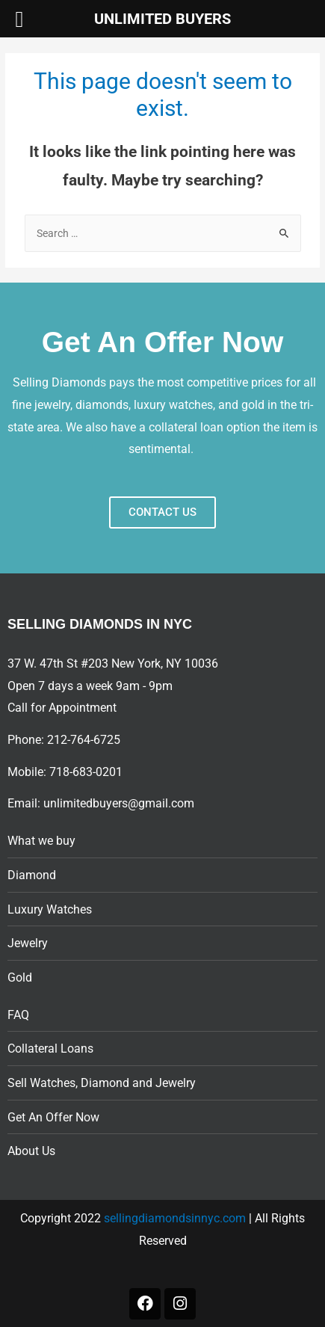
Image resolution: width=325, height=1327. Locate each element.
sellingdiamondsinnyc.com (175, 1218)
